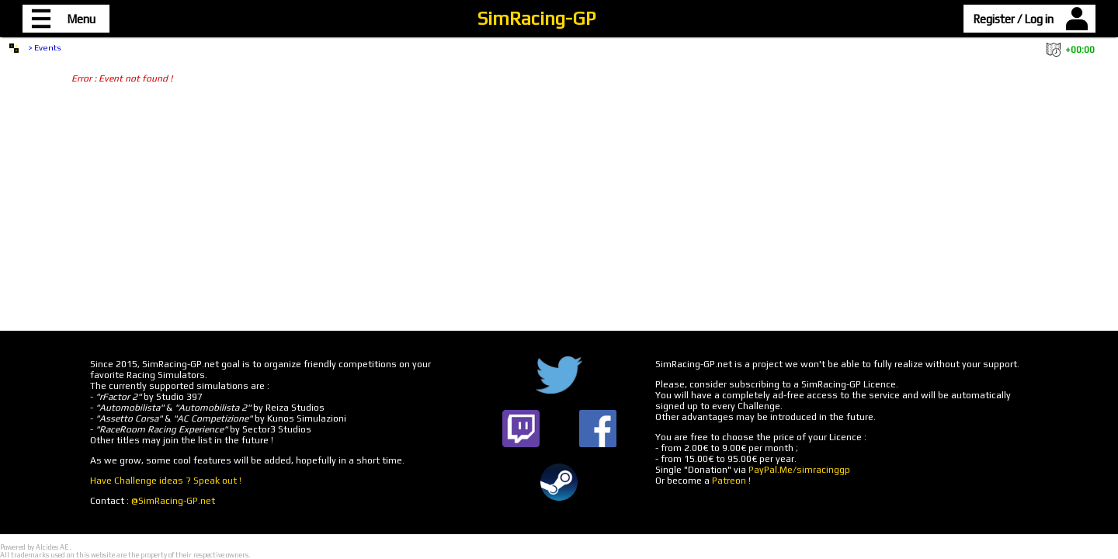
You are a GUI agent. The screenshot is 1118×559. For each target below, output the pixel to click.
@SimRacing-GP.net (173, 500)
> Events (44, 47)
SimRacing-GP (536, 18)
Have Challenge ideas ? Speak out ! (165, 480)
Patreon (729, 480)
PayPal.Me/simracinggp (799, 469)
